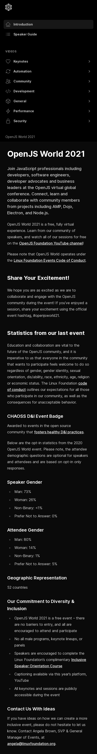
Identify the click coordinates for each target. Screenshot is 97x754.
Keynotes (48, 61)
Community (48, 81)
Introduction (19, 24)
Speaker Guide (21, 34)
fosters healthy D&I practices (58, 432)
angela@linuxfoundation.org (31, 743)
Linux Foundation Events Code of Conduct (50, 260)
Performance (48, 111)
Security (48, 121)
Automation (48, 71)
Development (48, 91)
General (48, 101)
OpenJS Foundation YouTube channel (51, 243)
